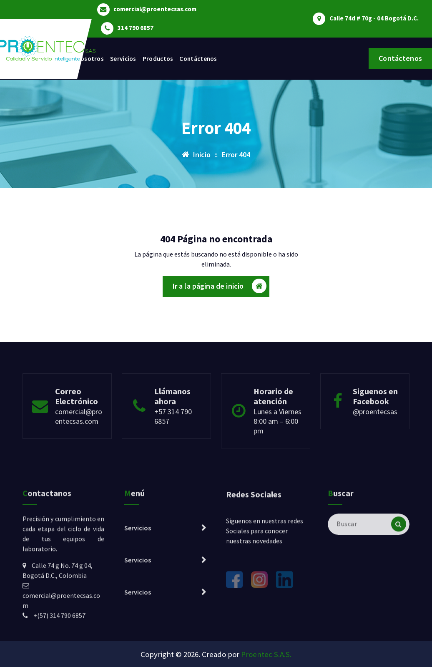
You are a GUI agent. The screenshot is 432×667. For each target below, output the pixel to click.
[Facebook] (234, 623)
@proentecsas (375, 435)
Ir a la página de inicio (220, 286)
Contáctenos (198, 59)
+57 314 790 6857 (173, 439)
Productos (158, 59)
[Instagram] (259, 623)
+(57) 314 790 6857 (59, 659)
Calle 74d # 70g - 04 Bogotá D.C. (374, 18)
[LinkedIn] (284, 623)
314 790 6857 (135, 28)
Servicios (123, 59)
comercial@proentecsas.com (154, 9)
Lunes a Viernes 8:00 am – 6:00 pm (277, 444)
